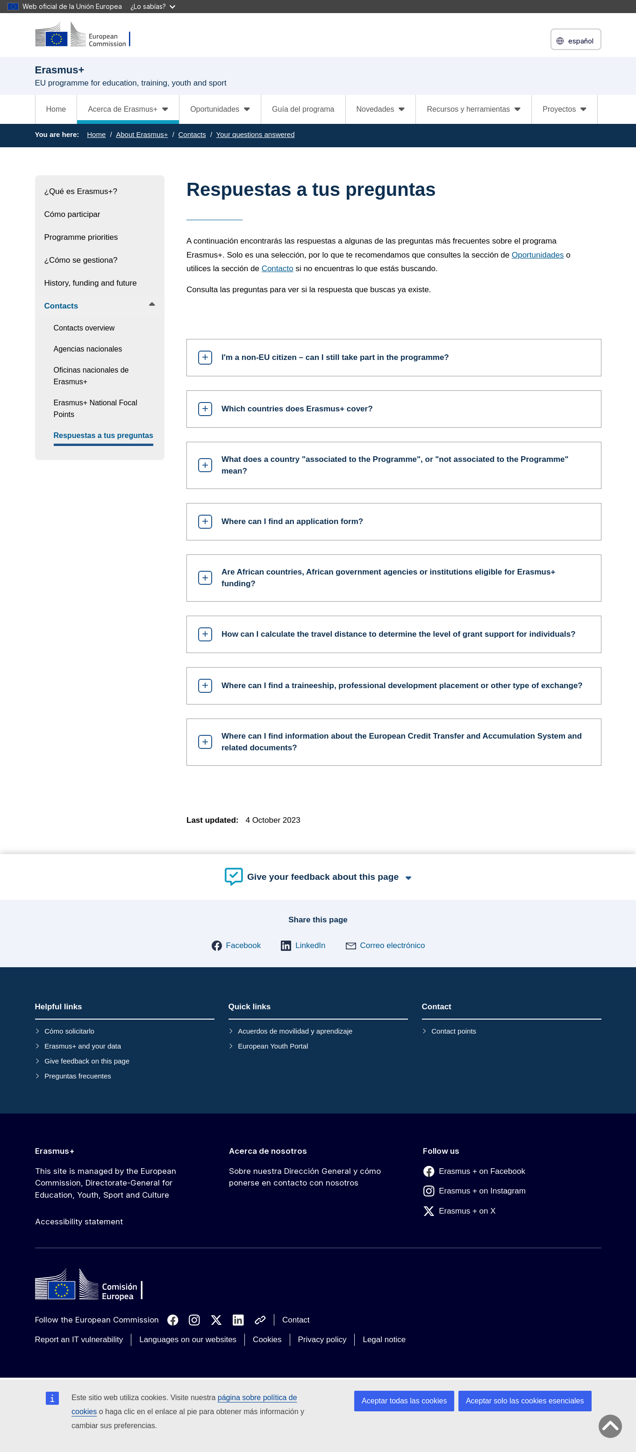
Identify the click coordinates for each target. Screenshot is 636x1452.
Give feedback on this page (86, 1061)
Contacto (277, 268)
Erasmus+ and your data (82, 1046)
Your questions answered (255, 134)
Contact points (453, 1031)
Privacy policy (322, 1339)
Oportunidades (538, 255)
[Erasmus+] (89, 35)
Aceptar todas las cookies (404, 1401)
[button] (236, 945)
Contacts (192, 134)
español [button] (575, 40)
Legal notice (384, 1339)
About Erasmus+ (142, 134)
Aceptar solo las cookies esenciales (525, 1401)
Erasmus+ (55, 1151)
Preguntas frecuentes (77, 1076)
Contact (296, 1319)
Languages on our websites (187, 1339)
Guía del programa (303, 109)
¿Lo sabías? (152, 6)
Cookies (267, 1339)
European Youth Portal (273, 1046)
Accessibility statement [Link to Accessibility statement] (79, 1221)
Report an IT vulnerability (79, 1339)
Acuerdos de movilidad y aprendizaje (295, 1031)
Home (56, 109)
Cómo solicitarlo (69, 1031)
